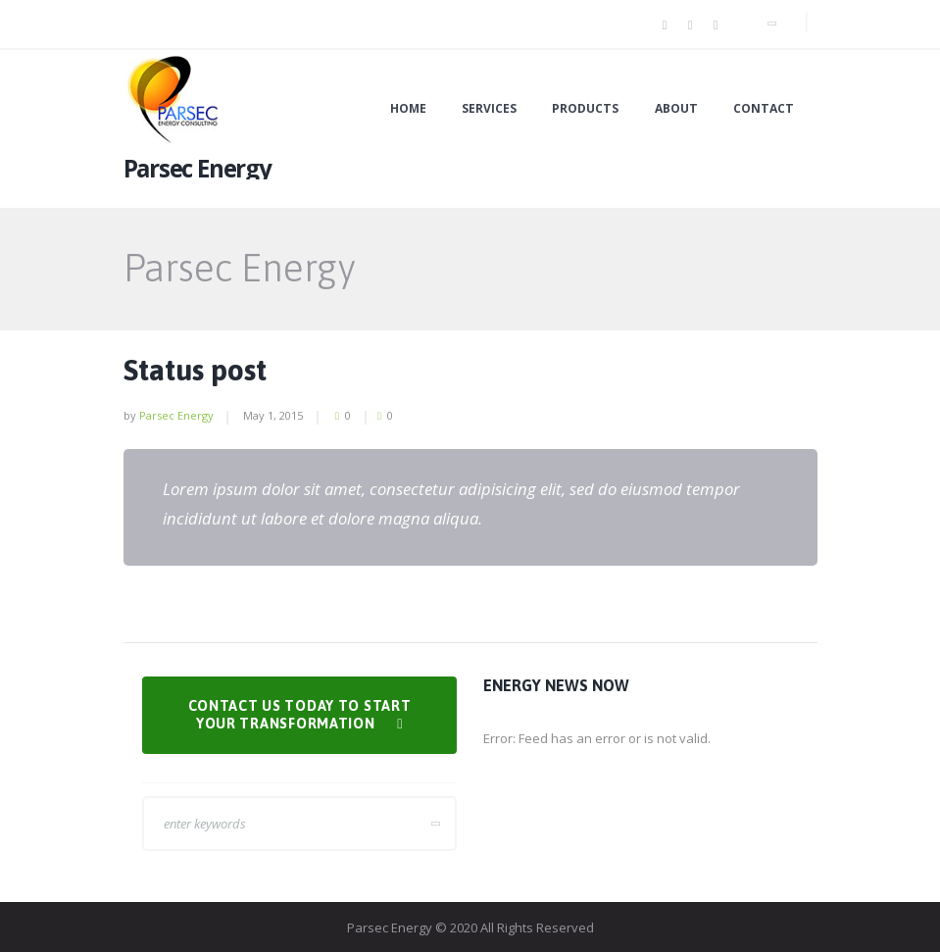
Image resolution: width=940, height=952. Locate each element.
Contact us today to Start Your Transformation (300, 715)
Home (408, 109)
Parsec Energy (176, 415)
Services (489, 109)
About (676, 109)
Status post (195, 369)
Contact (763, 109)
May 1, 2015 (273, 415)
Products (585, 109)
